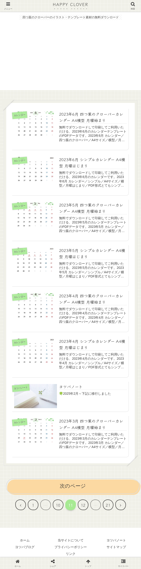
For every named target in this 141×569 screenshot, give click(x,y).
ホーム (25, 540)
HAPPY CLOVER (70, 4)
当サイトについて (71, 540)
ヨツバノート (116, 540)
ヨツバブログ (24, 547)
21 (108, 505)
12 (83, 505)
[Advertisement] (70, 57)
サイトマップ (116, 547)
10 (58, 505)
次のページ (73, 486)
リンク (70, 554)
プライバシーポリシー (70, 547)
